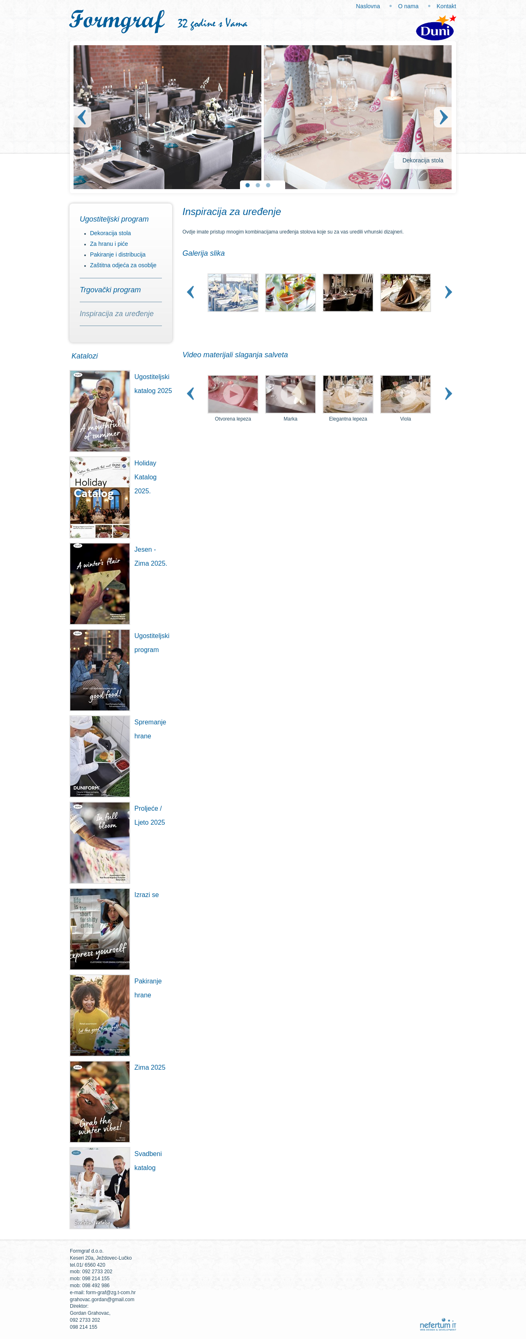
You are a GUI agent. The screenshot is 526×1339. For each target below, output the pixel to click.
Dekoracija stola (110, 233)
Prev (81, 117)
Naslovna (368, 6)
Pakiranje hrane (115, 988)
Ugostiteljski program (114, 219)
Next (444, 117)
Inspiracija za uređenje (117, 314)
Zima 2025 (117, 1068)
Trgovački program (110, 290)
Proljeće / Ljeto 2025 (117, 816)
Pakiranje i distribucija (117, 254)
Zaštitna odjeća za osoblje (123, 265)
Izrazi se (114, 895)
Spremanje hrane (117, 729)
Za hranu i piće (109, 244)
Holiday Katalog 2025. (113, 477)
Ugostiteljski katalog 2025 (120, 384)
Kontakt (446, 6)
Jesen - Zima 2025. (118, 557)
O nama (408, 6)
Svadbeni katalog (115, 1161)
